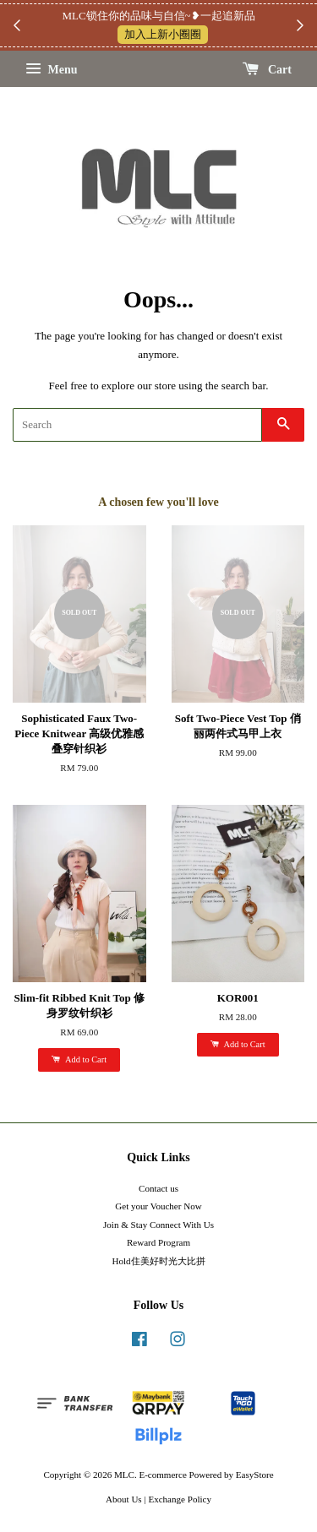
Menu (51, 70)
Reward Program (158, 1242)
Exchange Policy (179, 1499)
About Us (124, 1499)
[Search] (137, 425)
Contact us (158, 1188)
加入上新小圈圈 (162, 34)
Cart (267, 70)
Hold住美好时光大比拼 (158, 1261)
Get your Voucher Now (158, 1206)
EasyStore (255, 1475)
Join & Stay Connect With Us (158, 1225)
